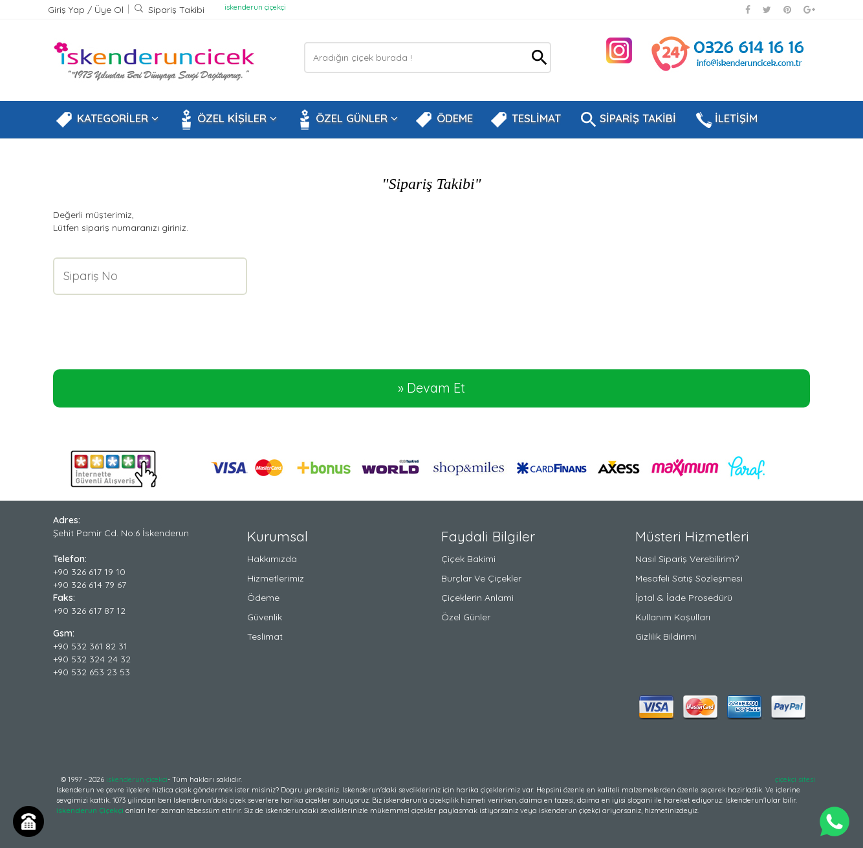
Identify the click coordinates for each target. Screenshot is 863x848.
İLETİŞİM (725, 119)
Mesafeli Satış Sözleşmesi (689, 578)
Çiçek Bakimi (468, 559)
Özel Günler (465, 617)
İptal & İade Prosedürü (683, 597)
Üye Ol (109, 10)
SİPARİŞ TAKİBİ (627, 119)
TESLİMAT (525, 119)
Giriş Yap (67, 10)
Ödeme (263, 597)
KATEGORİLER (106, 119)
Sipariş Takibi (169, 10)
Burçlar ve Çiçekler (481, 578)
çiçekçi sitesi (795, 779)
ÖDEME (444, 119)
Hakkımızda (272, 559)
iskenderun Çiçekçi (90, 810)
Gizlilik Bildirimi (665, 636)
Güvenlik (264, 617)
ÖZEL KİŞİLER (226, 119)
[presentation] (151, 324)
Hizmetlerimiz (275, 578)
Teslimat (265, 636)
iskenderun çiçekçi (255, 7)
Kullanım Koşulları (672, 617)
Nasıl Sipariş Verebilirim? (687, 559)
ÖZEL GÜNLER (346, 119)
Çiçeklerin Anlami (477, 597)
